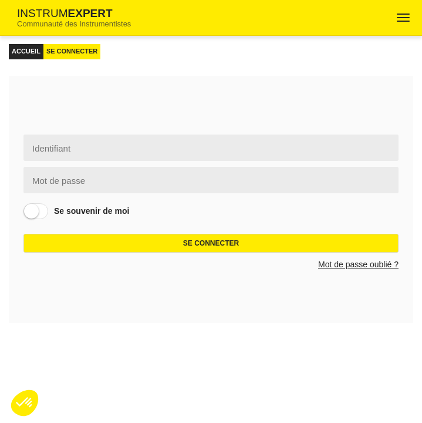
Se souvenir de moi (91, 211)
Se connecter (211, 243)
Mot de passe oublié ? (358, 264)
